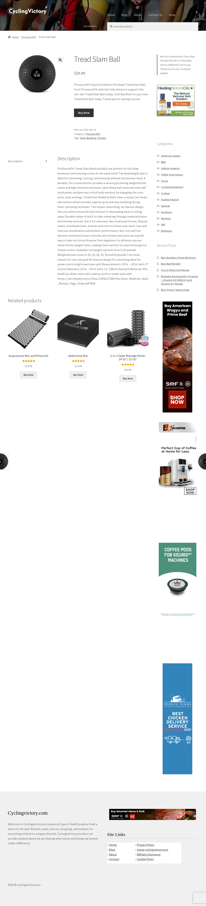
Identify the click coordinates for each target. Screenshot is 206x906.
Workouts (166, 231)
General (165, 206)
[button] (60, 60)
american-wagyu (170, 155)
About (138, 15)
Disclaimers (90, 26)
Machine (166, 218)
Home (111, 15)
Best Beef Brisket (171, 263)
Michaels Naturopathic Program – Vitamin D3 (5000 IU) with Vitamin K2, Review (179, 280)
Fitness (102, 138)
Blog (124, 15)
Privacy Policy (145, 845)
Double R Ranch (170, 199)
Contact (114, 859)
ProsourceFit (29, 37)
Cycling (165, 193)
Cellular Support (170, 168)
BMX (163, 162)
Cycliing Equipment (172, 187)
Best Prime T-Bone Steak (175, 290)
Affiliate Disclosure (149, 854)
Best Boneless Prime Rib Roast (178, 257)
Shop (172, 15)
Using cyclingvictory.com (152, 849)
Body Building (88, 138)
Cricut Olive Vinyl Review (175, 270)
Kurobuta (166, 212)
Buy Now (84, 112)
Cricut (164, 181)
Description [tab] (15, 161)
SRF (163, 224)
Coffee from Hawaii (172, 174)
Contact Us (155, 15)
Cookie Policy (145, 859)
